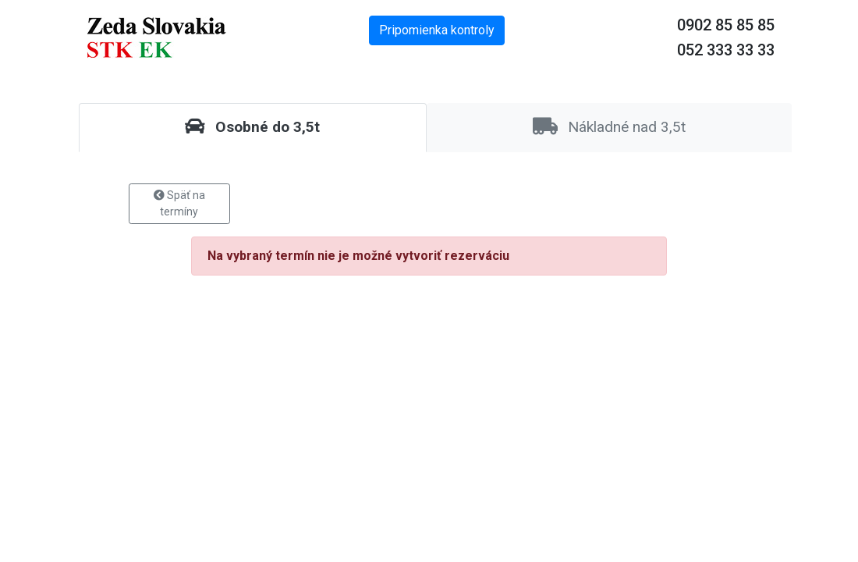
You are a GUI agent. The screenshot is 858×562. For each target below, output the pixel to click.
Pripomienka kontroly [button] (437, 30)
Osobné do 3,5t (252, 127)
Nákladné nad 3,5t (609, 127)
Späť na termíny (179, 203)
